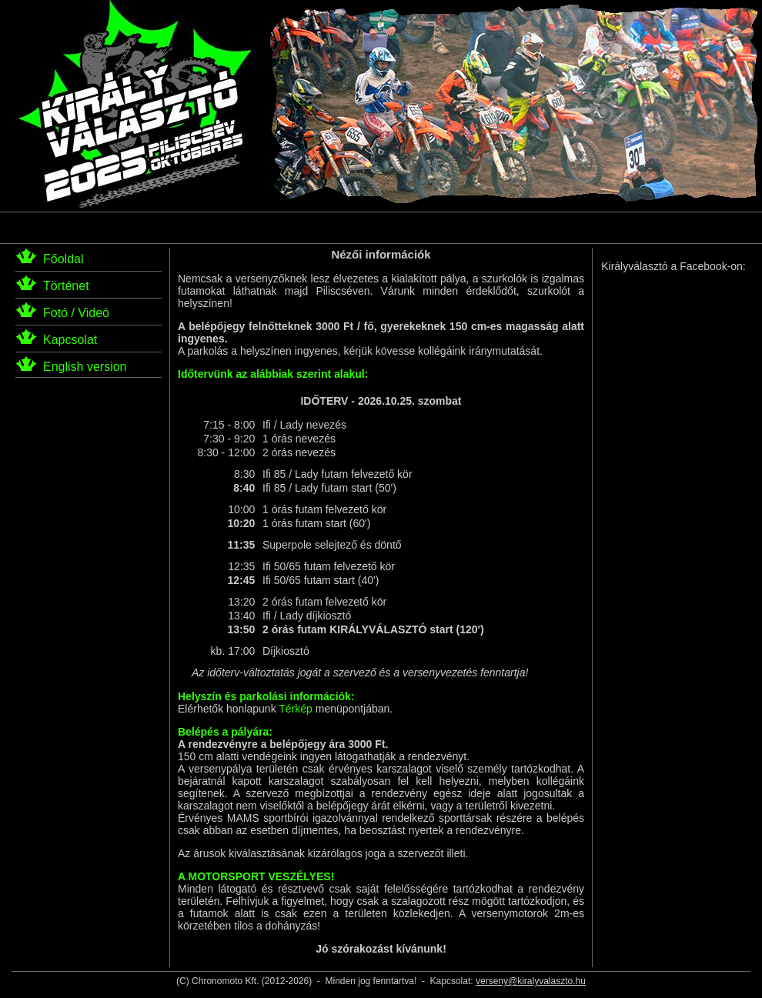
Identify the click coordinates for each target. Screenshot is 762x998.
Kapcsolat (70, 339)
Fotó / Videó (76, 312)
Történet (66, 285)
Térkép (295, 709)
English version (85, 366)
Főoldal (63, 258)
